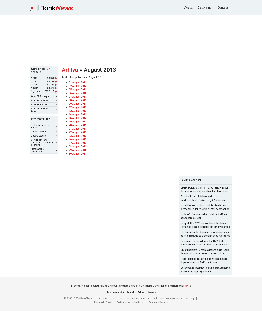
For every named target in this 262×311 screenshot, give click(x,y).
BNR (187, 285)
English (130, 292)
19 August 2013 (78, 121)
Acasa (188, 7)
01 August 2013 (78, 82)
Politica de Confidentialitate (131, 302)
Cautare (151, 292)
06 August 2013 (78, 93)
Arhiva (70, 69)
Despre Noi (117, 298)
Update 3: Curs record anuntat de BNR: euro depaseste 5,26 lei (205, 216)
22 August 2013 (78, 132)
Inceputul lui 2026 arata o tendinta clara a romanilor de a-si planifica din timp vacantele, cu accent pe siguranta (206, 225)
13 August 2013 (78, 110)
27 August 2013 (78, 143)
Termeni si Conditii (158, 302)
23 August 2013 (78, 135)
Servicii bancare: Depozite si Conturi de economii (44, 142)
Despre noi (205, 7)
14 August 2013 (78, 114)
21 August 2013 (78, 128)
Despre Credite (44, 131)
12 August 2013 (78, 107)
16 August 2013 (78, 118)
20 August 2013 (78, 125)
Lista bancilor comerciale (44, 150)
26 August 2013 (78, 139)
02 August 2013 (78, 86)
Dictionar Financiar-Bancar (44, 126)
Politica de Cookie (103, 302)
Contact (222, 7)
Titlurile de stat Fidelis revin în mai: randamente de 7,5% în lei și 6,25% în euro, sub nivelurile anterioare (204, 198)
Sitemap (190, 298)
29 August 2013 (78, 150)
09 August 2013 (78, 103)
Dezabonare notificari (138, 298)
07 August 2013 (78, 96)
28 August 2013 (78, 146)
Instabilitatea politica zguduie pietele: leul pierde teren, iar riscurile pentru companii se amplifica (205, 207)
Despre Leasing (44, 136)
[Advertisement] (131, 40)
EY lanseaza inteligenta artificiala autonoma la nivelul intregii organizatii (205, 269)
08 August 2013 (78, 100)
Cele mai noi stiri (115, 292)
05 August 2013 (78, 89)
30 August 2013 (78, 153)
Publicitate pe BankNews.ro (168, 298)
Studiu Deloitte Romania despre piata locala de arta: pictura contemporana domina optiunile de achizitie (205, 252)
